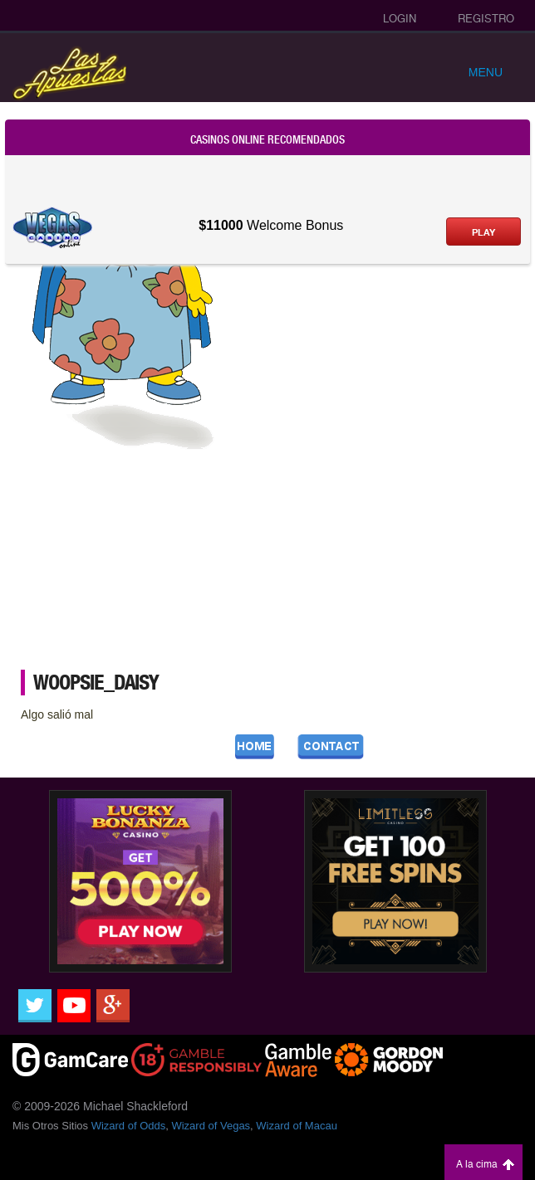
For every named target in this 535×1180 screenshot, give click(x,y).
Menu (486, 72)
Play (483, 232)
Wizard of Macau (296, 1125)
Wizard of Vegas (210, 1125)
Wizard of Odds (128, 1125)
